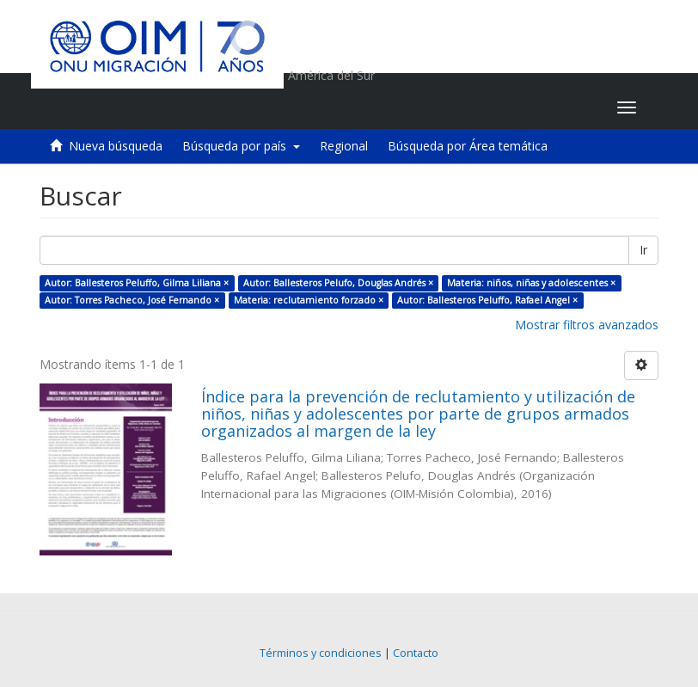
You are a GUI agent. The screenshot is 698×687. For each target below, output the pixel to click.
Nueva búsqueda (115, 146)
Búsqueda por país (241, 146)
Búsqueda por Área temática (468, 146)
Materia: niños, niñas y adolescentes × (531, 283)
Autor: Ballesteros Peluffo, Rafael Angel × (487, 300)
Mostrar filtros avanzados (586, 324)
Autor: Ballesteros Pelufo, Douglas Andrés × (338, 283)
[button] (496, 107)
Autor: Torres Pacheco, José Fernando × (132, 300)
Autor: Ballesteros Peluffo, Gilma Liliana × (137, 283)
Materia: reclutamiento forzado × (308, 300)
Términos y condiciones (321, 653)
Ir (643, 250)
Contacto (415, 653)
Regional (344, 146)
